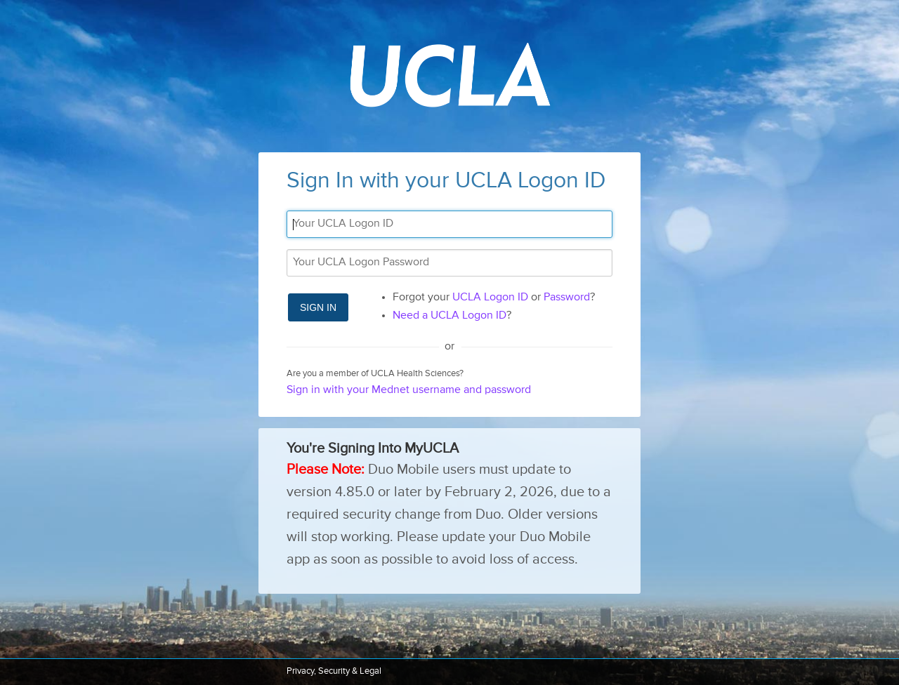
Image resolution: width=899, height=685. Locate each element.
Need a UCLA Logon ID (449, 315)
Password (567, 297)
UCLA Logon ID (490, 297)
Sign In (318, 307)
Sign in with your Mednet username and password (409, 390)
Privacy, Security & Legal (334, 671)
